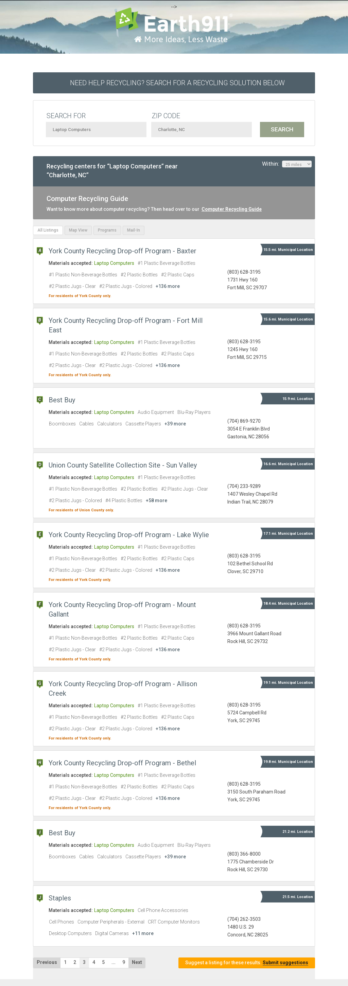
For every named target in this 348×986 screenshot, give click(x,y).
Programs (107, 230)
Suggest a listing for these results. (246, 963)
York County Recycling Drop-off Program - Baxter (122, 251)
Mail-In (133, 230)
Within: (287, 164)
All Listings (47, 230)
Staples (60, 898)
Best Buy (62, 400)
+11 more (143, 933)
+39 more (175, 423)
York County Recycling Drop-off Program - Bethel (122, 763)
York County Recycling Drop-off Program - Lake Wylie (129, 535)
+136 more (168, 286)
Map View (78, 230)
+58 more (156, 500)
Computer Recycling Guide (232, 209)
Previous (47, 962)
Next (137, 962)
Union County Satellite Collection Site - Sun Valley (123, 465)
